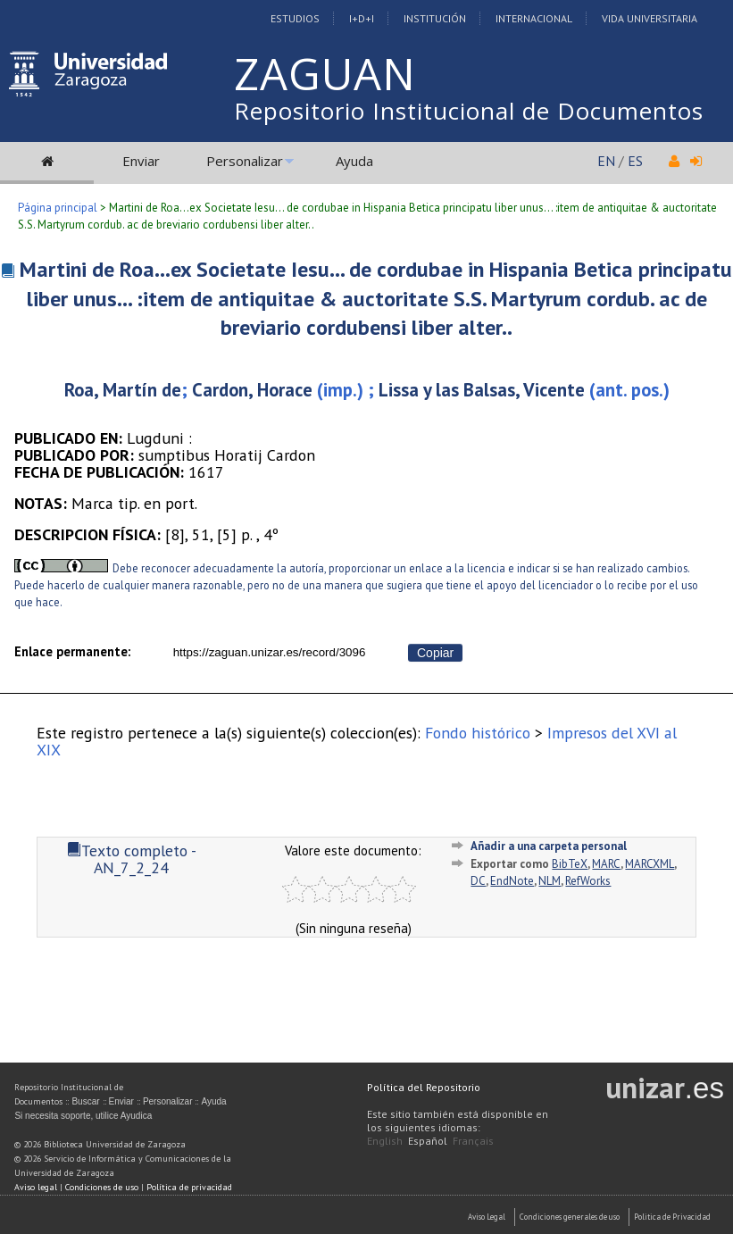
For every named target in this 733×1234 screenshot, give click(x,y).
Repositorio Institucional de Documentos (469, 111)
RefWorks (588, 880)
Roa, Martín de (122, 390)
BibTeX (569, 863)
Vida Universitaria (649, 18)
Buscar (85, 1101)
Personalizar (244, 161)
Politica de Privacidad (672, 1216)
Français (473, 1140)
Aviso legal (35, 1187)
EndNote (512, 880)
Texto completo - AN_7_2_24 (131, 859)
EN (606, 161)
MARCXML (649, 863)
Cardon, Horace (252, 390)
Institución (435, 18)
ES (635, 161)
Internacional (534, 18)
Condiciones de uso (101, 1187)
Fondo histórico (477, 732)
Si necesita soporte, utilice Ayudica (83, 1116)
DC (478, 880)
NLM (549, 880)
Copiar (435, 653)
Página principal (57, 207)
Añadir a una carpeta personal (549, 846)
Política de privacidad (189, 1187)
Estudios (295, 18)
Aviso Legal (486, 1216)
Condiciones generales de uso (570, 1216)
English (385, 1140)
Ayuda (354, 161)
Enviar (141, 161)
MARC (606, 863)
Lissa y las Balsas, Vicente (482, 390)
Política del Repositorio (423, 1087)
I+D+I (361, 18)
